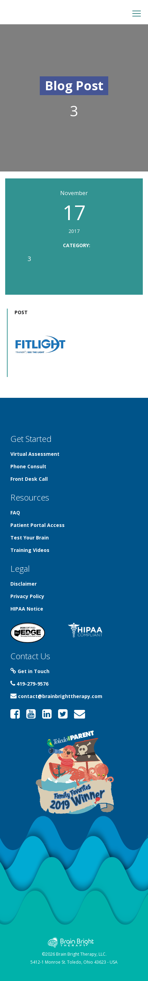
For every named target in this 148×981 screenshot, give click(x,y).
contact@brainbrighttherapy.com (56, 696)
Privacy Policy (27, 596)
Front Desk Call (29, 479)
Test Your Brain (29, 537)
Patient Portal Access (37, 525)
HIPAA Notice (26, 608)
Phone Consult (28, 466)
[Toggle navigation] (137, 13)
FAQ (15, 512)
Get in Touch (29, 671)
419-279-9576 (29, 683)
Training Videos (29, 550)
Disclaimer (23, 583)
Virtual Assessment (34, 454)
